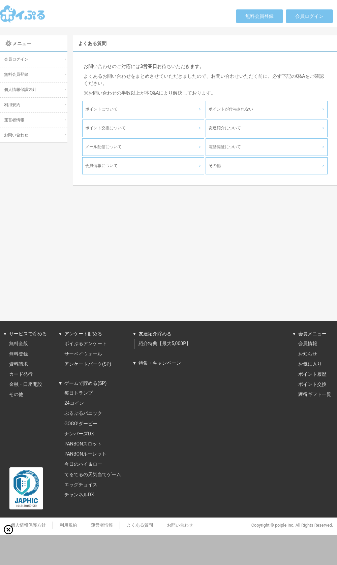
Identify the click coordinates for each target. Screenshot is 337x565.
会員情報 (307, 344)
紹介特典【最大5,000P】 (165, 344)
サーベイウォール (83, 354)
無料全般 (18, 344)
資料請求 (18, 364)
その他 (16, 395)
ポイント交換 (312, 384)
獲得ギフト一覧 (314, 395)
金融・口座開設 (25, 384)
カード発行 (21, 374)
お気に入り (310, 364)
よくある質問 (140, 525)
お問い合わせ (16, 135)
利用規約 (12, 105)
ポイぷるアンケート (85, 344)
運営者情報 (14, 120)
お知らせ (307, 354)
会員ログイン (309, 16)
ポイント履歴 (312, 374)
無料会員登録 (259, 16)
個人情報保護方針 (20, 90)
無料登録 (18, 354)
